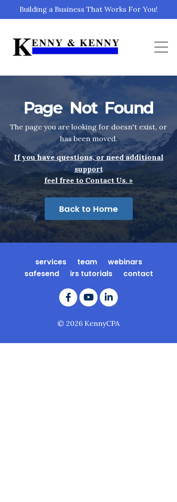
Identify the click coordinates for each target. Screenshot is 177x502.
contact (138, 273)
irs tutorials (91, 273)
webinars (125, 262)
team (87, 262)
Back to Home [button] (88, 209)
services (50, 262)
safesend (41, 273)
